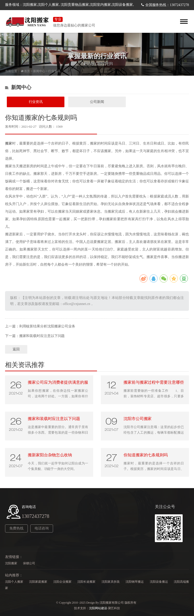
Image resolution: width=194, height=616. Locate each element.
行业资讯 (54, 71)
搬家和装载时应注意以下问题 (42, 336)
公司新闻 (97, 102)
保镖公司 (29, 563)
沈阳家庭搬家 (38, 581)
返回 (16, 349)
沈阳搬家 (11, 563)
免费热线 (16, 528)
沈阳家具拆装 (111, 581)
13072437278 (35, 516)
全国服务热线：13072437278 (167, 5)
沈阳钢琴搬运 (135, 581)
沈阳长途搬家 (86, 581)
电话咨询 (42, 528)
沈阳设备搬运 (159, 581)
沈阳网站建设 (98, 608)
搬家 (8, 143)
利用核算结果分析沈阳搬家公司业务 (47, 326)
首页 (27, 71)
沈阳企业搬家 (62, 581)
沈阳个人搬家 (14, 581)
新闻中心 (39, 71)
